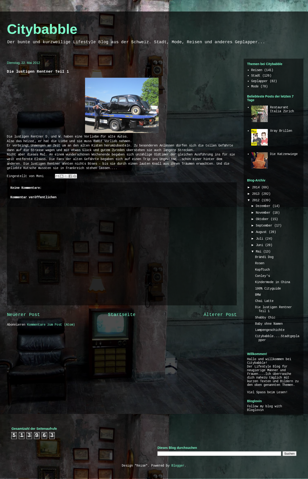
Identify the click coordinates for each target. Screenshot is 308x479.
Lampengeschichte (270, 330)
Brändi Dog (264, 257)
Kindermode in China (272, 282)
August (262, 232)
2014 (256, 187)
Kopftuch (262, 270)
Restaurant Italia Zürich (282, 109)
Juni (260, 245)
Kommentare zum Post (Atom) (51, 325)
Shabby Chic (265, 317)
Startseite (122, 314)
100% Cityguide (268, 288)
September (265, 225)
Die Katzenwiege (284, 154)
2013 (256, 194)
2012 (256, 200)
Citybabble (42, 29)
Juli (260, 239)
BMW (258, 295)
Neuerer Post (23, 314)
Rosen (259, 263)
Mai (259, 251)
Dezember (264, 206)
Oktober (263, 219)
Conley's (262, 276)
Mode (255, 86)
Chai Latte (264, 301)
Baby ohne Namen (269, 324)
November (264, 213)
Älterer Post (220, 314)
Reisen (256, 70)
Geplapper (259, 81)
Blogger (177, 466)
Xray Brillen (281, 131)
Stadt (255, 75)
